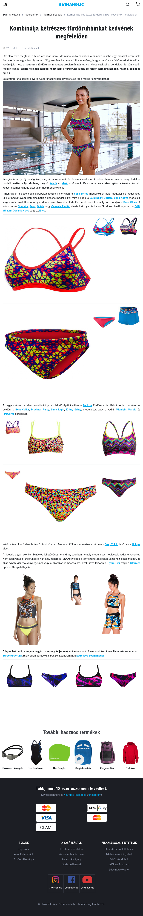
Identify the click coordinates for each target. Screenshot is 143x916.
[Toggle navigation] (4, 4)
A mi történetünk (24, 854)
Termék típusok (53, 14)
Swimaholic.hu (11, 14)
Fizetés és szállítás (71, 849)
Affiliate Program (119, 864)
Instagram (95, 794)
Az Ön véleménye (24, 859)
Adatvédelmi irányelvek (119, 854)
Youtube (69, 794)
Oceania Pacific (60, 206)
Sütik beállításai (71, 864)
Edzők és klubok (119, 859)
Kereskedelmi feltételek (119, 849)
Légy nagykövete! (119, 869)
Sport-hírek (31, 14)
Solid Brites (81, 193)
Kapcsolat (24, 849)
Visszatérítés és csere (71, 854)
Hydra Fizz (113, 563)
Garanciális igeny (71, 859)
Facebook (80, 794)
